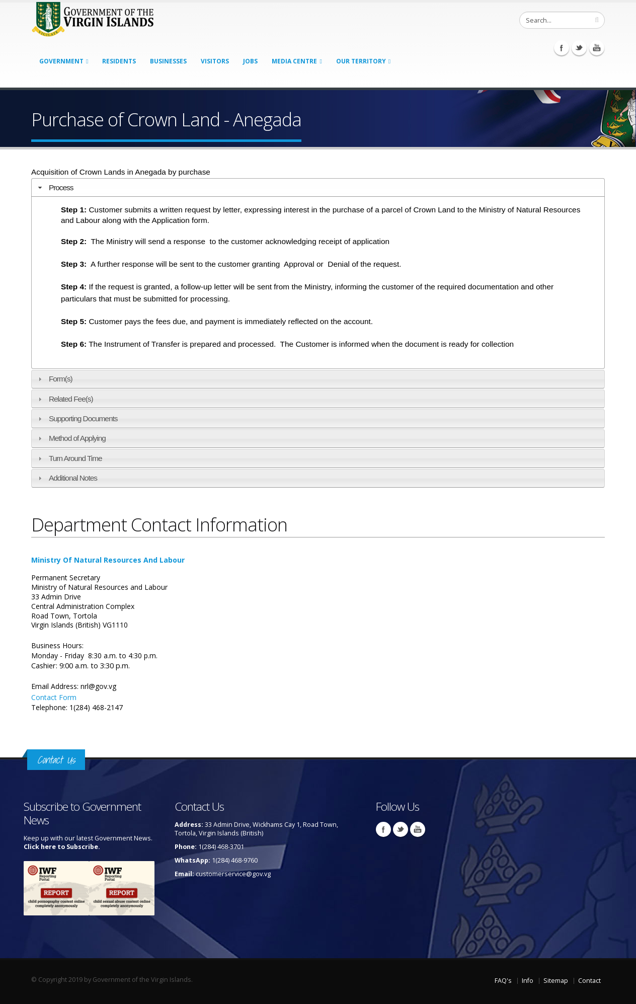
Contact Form (53, 697)
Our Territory (361, 61)
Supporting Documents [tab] (77, 418)
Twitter (579, 47)
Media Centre (294, 61)
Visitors (215, 61)
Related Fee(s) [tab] (64, 399)
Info (527, 980)
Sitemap (555, 980)
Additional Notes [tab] (66, 478)
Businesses (168, 61)
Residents (119, 61)
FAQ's (503, 980)
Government (61, 61)
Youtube (596, 47)
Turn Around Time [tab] (69, 458)
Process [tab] (54, 187)
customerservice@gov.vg (233, 874)
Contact (589, 980)
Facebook (561, 47)
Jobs (250, 61)
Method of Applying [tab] (71, 438)
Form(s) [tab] (54, 378)
